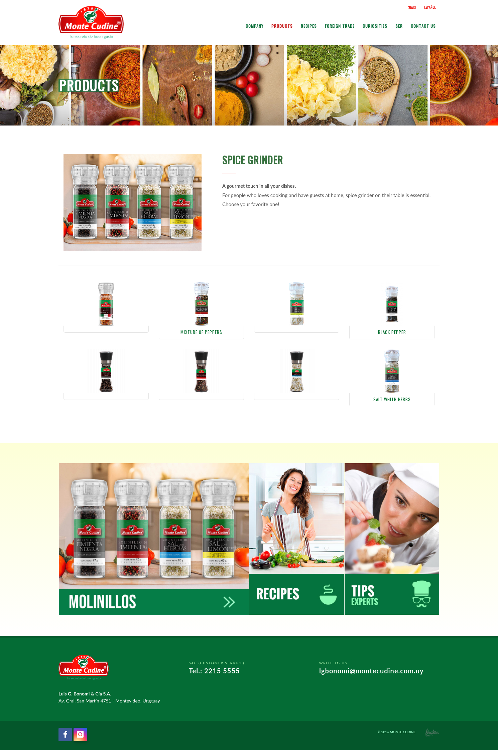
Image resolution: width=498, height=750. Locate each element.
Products (282, 26)
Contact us (423, 26)
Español (429, 7)
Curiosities (375, 26)
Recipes (309, 26)
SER (399, 26)
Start (412, 7)
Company (254, 26)
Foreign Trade (340, 26)
